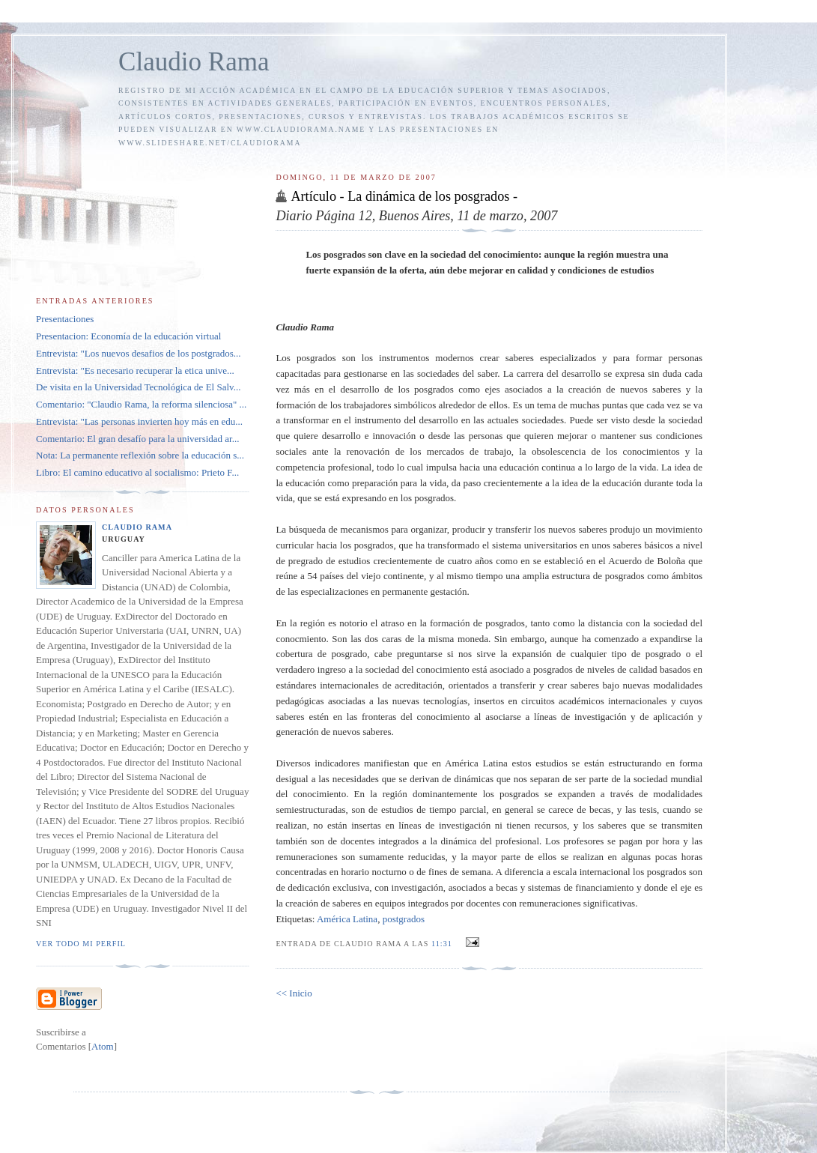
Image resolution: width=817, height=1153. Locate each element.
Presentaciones (65, 318)
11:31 (443, 943)
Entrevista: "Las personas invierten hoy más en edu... (139, 421)
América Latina (347, 918)
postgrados (404, 918)
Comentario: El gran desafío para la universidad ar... (137, 438)
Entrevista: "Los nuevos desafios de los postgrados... (138, 353)
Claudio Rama (194, 61)
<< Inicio (294, 993)
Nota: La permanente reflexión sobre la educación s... (140, 455)
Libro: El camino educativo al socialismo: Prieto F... (137, 472)
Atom (102, 1046)
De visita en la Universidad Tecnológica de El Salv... (138, 387)
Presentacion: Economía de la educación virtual (128, 336)
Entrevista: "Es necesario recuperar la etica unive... (135, 370)
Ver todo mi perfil (81, 943)
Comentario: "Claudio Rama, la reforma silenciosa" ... (141, 404)
